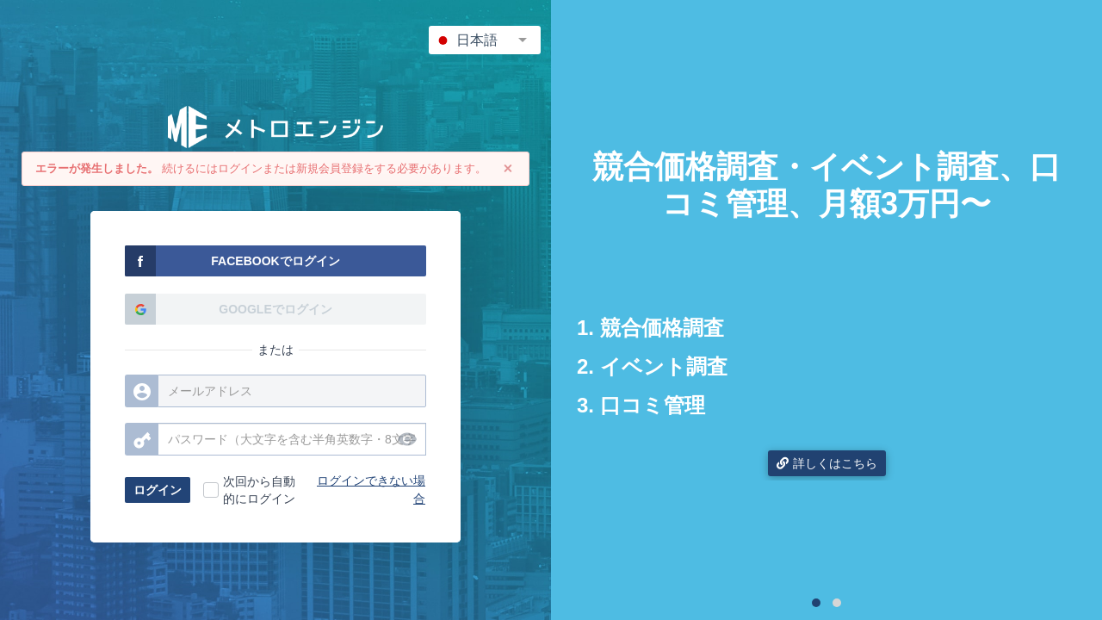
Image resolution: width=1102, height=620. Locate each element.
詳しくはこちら (827, 463)
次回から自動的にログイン (259, 489)
